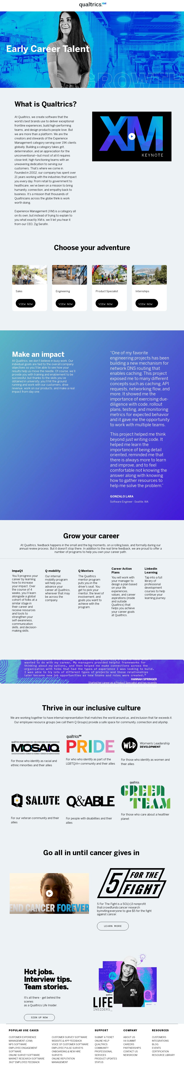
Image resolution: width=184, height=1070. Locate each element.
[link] (18, 1044)
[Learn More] (113, 926)
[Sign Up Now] (39, 1017)
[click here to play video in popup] (132, 136)
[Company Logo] (92, 5)
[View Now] (25, 303)
